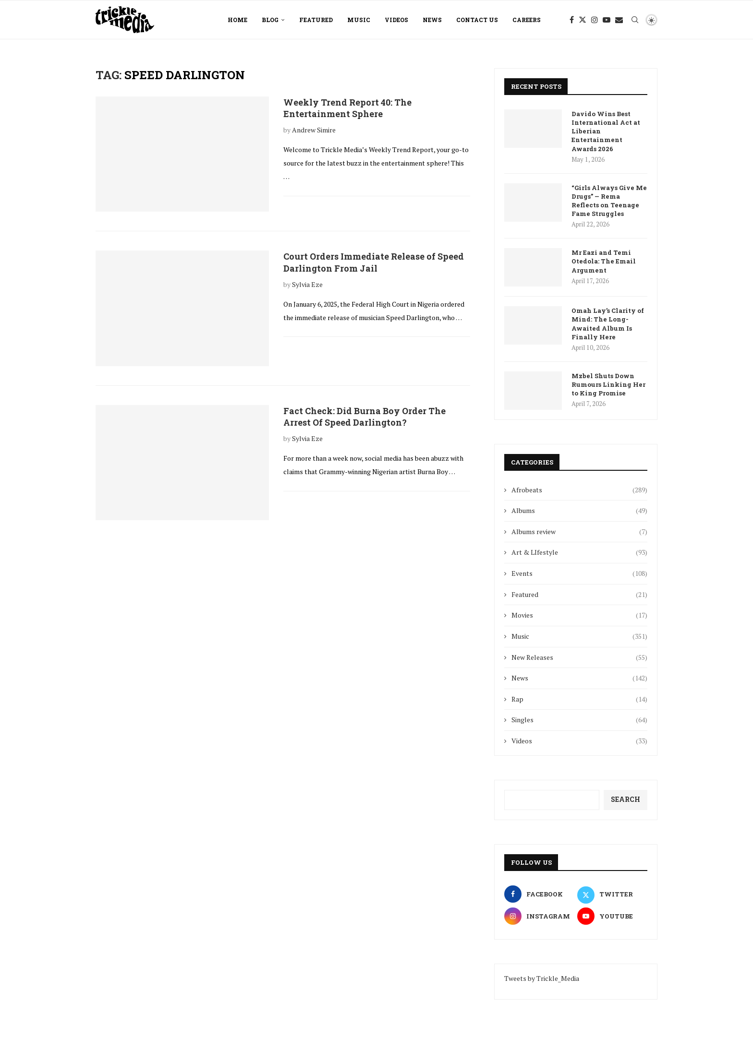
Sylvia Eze (307, 284)
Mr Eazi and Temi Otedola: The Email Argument (603, 261)
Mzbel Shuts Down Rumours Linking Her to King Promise (608, 384)
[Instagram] (594, 19)
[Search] (635, 19)
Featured (316, 20)
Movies (579, 615)
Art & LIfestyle (579, 552)
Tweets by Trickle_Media (541, 978)
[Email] (619, 19)
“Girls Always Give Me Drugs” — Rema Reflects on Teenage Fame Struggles (609, 200)
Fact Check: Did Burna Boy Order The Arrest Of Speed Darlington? (364, 416)
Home (237, 20)
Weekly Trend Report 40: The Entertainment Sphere (347, 107)
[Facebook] (572, 19)
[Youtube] (606, 19)
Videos (396, 20)
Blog (270, 20)
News (432, 20)
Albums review (579, 532)
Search (625, 799)
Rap (579, 699)
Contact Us (477, 20)
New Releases (579, 657)
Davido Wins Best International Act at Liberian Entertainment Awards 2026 (605, 131)
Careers (526, 20)
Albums (579, 510)
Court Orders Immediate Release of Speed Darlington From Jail (373, 262)
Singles (579, 720)
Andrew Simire (314, 129)
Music (358, 20)
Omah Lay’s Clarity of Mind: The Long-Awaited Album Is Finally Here (607, 323)
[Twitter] (582, 19)
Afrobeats (579, 490)
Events (579, 573)
